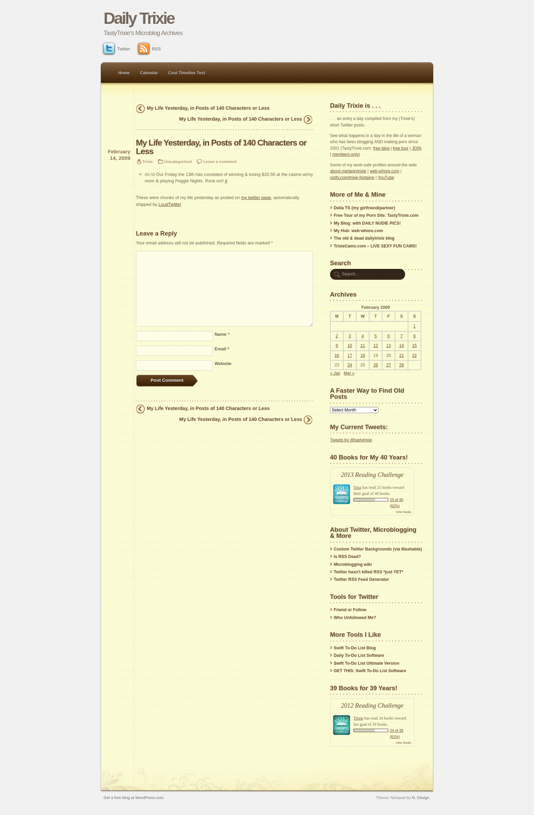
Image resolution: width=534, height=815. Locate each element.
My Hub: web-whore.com (358, 230)
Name (222, 334)
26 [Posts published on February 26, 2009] (375, 365)
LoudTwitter (169, 204)
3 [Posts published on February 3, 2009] (350, 336)
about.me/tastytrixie (348, 171)
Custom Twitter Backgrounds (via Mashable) (378, 549)
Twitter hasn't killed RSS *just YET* (368, 572)
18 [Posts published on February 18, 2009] (362, 355)
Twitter (117, 48)
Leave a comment (220, 161)
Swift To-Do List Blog (355, 648)
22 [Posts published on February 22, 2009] (414, 355)
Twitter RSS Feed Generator (361, 579)
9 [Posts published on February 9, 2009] (337, 345)
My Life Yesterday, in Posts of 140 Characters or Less (208, 108)
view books (403, 512)
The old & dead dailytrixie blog (364, 238)
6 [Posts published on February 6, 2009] (389, 336)
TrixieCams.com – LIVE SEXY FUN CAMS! (375, 246)
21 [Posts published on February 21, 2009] (401, 355)
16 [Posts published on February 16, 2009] (336, 355)
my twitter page (256, 197)
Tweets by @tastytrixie (351, 440)
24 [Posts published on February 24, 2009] (349, 365)
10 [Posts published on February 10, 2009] (349, 345)
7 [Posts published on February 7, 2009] (401, 336)
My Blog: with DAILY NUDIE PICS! (367, 223)
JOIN (416, 148)
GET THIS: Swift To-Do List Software (370, 670)
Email (222, 348)
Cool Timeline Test (186, 73)
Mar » (349, 373)
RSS (149, 48)
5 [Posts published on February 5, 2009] (376, 336)
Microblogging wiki (353, 564)
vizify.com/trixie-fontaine (352, 177)
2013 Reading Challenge (372, 474)
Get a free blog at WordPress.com (133, 797)
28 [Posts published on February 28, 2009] (401, 365)
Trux (357, 487)
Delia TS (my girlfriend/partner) (364, 208)
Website (223, 363)
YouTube (386, 177)
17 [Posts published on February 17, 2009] (349, 355)
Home (124, 73)
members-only (345, 154)
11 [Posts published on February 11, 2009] (362, 345)
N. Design (420, 797)
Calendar (149, 73)
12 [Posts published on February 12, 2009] (375, 345)
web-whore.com (384, 171)
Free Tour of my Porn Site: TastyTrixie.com (376, 215)
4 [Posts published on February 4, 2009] (363, 336)
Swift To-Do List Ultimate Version (366, 663)
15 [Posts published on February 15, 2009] (414, 345)
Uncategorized (178, 161)
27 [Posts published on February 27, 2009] (388, 365)
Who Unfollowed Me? (355, 617)
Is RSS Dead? (347, 556)
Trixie (147, 161)
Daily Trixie (139, 18)
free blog (381, 148)
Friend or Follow (350, 609)
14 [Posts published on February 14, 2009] (401, 345)
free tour (401, 148)
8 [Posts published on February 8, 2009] (414, 336)
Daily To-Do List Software (359, 655)
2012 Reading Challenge (372, 705)
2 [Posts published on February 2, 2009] (337, 336)
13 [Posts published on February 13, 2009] (388, 345)
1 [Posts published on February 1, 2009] (414, 326)
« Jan (335, 373)
